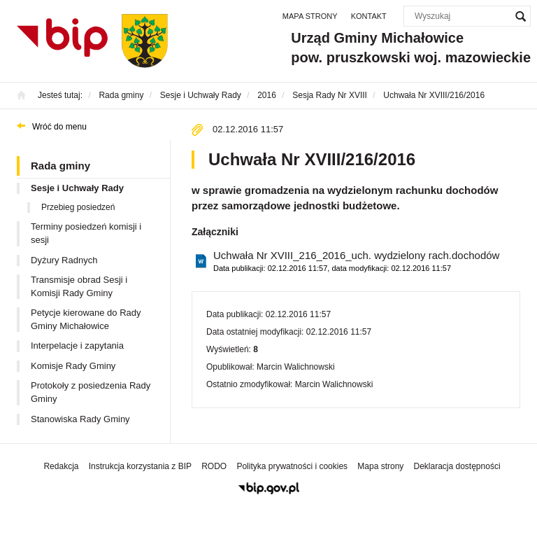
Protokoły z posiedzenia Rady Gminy (90, 392)
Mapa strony (310, 16)
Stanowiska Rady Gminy (80, 419)
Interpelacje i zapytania (77, 345)
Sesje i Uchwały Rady (77, 188)
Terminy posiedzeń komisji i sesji (86, 233)
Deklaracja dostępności (456, 466)
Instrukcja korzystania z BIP (140, 466)
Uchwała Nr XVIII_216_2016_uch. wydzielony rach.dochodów (356, 261)
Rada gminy (60, 166)
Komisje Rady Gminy (73, 366)
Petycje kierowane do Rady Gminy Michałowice (86, 319)
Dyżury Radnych (64, 260)
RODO (214, 466)
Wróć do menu (59, 127)
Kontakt (369, 16)
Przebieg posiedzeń (78, 207)
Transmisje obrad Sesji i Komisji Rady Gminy (79, 286)
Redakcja (60, 466)
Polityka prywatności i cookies (292, 466)
